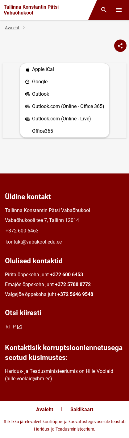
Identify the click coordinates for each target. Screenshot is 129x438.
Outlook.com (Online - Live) (58, 119)
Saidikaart (81, 409)
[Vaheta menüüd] (119, 10)
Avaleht (12, 27)
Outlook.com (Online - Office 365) (64, 107)
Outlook (37, 94)
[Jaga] (120, 46)
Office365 (42, 131)
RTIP (11, 327)
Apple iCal (39, 69)
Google (36, 82)
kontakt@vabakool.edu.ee (34, 242)
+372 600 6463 (22, 231)
